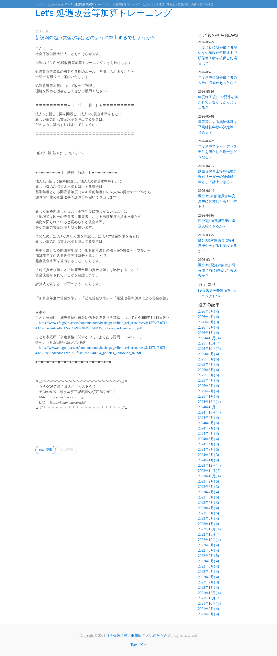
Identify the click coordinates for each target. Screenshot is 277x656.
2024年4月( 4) (208, 444)
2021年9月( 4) (208, 609)
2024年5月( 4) (208, 439)
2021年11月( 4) (209, 598)
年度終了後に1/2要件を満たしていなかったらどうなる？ (218, 102)
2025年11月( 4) (209, 343)
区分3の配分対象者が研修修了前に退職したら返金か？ (217, 270)
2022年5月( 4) (208, 566)
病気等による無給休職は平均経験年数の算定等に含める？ (217, 127)
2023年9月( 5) (208, 481)
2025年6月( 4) (208, 370)
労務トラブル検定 (202, 4)
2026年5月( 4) (208, 311)
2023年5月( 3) (208, 503)
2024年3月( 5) (208, 449)
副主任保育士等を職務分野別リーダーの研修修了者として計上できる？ (217, 176)
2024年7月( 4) (208, 428)
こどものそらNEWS (59, 4)
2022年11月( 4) (209, 534)
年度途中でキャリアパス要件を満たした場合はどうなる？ (217, 152)
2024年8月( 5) (208, 423)
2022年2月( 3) (208, 582)
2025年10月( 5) (209, 349)
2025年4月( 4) (208, 380)
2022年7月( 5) (208, 556)
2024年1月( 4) (208, 460)
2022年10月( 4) (209, 540)
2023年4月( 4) (208, 508)
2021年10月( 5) (209, 603)
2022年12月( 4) (209, 529)
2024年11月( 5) (209, 407)
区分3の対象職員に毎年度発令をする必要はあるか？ (217, 245)
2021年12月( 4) (209, 593)
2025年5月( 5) (208, 375)
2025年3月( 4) (208, 386)
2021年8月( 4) (208, 614)
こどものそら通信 (153, 4)
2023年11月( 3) (209, 471)
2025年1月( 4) (208, 396)
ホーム (41, 4)
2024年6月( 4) (208, 434)
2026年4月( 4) (208, 317)
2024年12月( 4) (209, 402)
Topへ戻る (138, 644)
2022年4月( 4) (208, 572)
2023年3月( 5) (208, 513)
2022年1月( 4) (208, 588)
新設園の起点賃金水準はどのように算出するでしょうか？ (95, 37)
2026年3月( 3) (208, 322)
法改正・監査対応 (178, 4)
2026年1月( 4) (208, 333)
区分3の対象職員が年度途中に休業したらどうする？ (217, 201)
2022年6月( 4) (208, 561)
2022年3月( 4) (208, 577)
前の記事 (46, 450)
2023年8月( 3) (208, 487)
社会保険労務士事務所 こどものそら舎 (136, 636)
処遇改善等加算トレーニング (92, 4)
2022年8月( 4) (208, 550)
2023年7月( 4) (208, 492)
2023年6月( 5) (208, 497)
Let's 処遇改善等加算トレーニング (103, 13)
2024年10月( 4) (209, 412)
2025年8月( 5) (208, 359)
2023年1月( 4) (208, 524)
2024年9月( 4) (208, 418)
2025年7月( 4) (208, 365)
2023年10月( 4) (209, 476)
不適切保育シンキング (126, 4)
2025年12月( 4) (209, 338)
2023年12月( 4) (209, 465)
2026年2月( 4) (208, 327)
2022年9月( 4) (208, 545)
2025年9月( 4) (208, 354)
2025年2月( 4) (208, 391)
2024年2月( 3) (208, 455)
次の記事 (69, 450)
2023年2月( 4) (208, 519)
